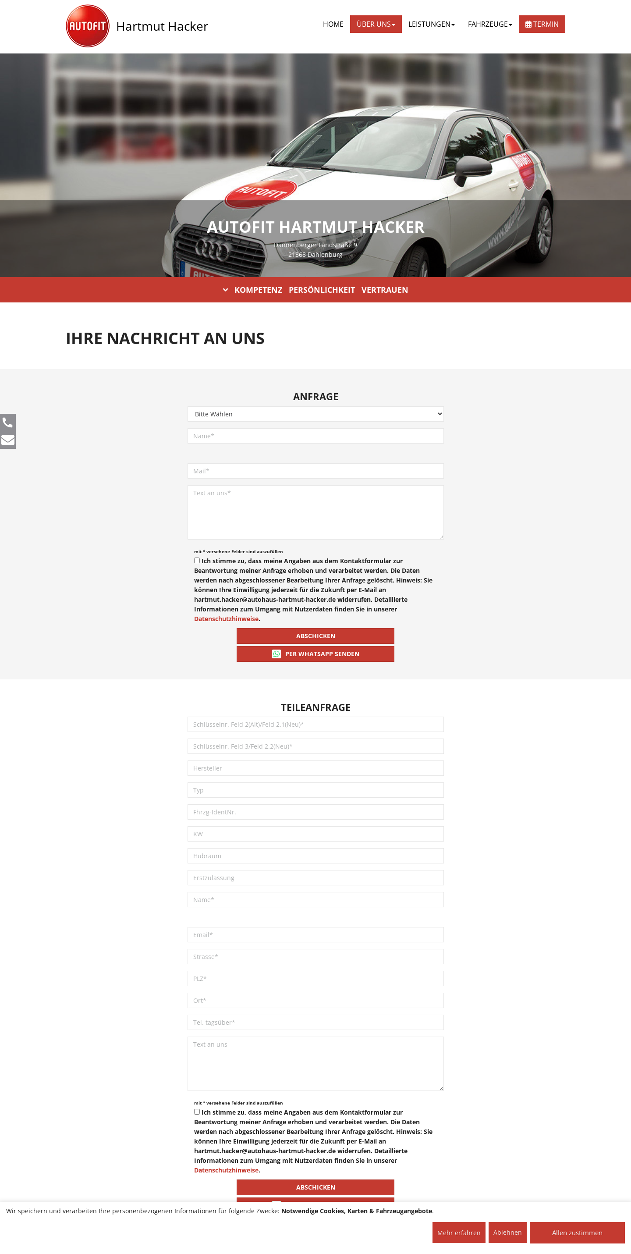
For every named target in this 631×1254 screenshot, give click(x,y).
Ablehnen (507, 1232)
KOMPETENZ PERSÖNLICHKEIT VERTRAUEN (315, 289)
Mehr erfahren (459, 1233)
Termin (542, 24)
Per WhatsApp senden (315, 654)
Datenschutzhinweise (226, 619)
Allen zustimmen (577, 1232)
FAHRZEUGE (490, 24)
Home (333, 24)
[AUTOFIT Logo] (87, 26)
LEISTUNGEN (431, 24)
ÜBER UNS (376, 24)
